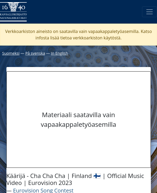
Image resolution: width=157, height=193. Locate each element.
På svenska (35, 53)
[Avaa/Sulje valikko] (149, 11)
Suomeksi (11, 53)
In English (59, 53)
